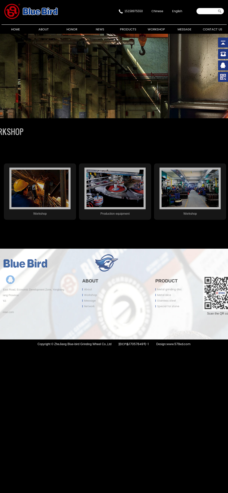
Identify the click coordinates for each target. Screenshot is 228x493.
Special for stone (185, 306)
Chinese (157, 10)
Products (128, 29)
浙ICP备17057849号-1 (133, 344)
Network (72, 306)
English (177, 10)
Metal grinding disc (186, 289)
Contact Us (212, 29)
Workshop (156, 29)
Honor (71, 29)
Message (184, 29)
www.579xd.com (178, 344)
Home (15, 29)
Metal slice (181, 295)
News (100, 29)
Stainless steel (183, 301)
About (43, 29)
